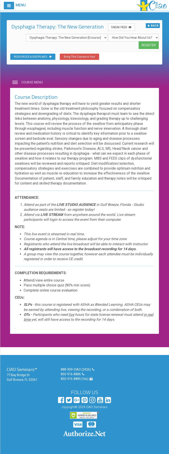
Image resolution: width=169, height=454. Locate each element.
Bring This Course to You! (79, 56)
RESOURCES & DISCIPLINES (33, 56)
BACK (153, 25)
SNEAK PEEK (121, 27)
